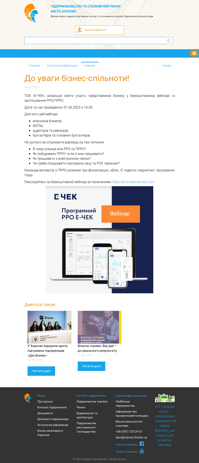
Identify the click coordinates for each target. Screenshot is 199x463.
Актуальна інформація (62, 65)
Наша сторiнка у (130, 443)
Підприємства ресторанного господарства (86, 427)
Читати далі (41, 371)
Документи (45, 413)
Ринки (81, 407)
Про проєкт (45, 401)
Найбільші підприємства (125, 403)
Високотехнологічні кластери (129, 423)
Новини (90, 65)
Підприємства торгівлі (92, 401)
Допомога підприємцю (53, 419)
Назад (167, 65)
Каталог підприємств (52, 407)
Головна (34, 65)
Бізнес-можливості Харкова (50, 432)
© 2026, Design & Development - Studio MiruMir (99, 459)
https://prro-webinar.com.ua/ (133, 182)
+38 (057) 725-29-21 (129, 431)
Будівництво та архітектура (87, 415)
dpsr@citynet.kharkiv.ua (131, 437)
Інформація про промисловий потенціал (132, 413)
